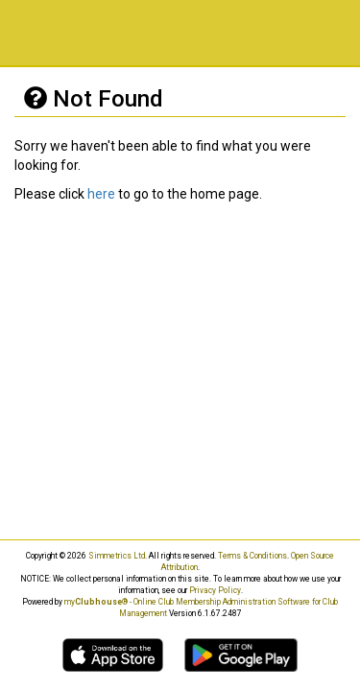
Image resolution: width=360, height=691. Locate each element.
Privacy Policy (215, 590)
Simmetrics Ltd (116, 555)
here (101, 194)
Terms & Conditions (252, 555)
